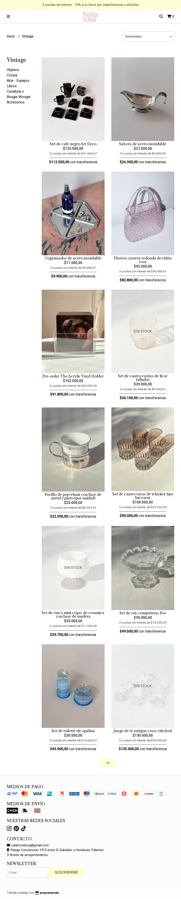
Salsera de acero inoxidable (142, 144)
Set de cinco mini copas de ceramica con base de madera (73, 615)
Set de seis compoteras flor (142, 613)
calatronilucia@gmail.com (28, 845)
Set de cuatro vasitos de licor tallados (142, 378)
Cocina (12, 75)
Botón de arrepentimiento (27, 855)
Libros (12, 86)
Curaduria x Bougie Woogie (18, 94)
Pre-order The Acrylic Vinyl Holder (73, 376)
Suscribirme (66, 872)
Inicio (11, 36)
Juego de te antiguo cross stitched (143, 731)
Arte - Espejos (18, 80)
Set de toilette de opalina (73, 731)
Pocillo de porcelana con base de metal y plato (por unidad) (73, 496)
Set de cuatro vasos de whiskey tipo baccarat (142, 496)
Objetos (13, 70)
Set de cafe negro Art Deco (73, 144)
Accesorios (16, 102)
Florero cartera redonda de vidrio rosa (143, 260)
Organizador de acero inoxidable (73, 258)
